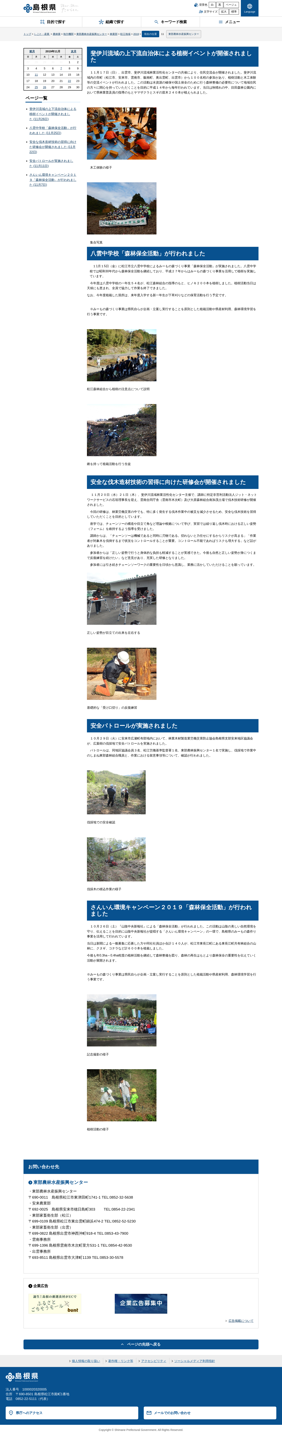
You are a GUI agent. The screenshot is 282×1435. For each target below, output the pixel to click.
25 (36, 87)
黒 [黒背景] (219, 4)
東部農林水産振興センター (91, 34)
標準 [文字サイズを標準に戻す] (234, 11)
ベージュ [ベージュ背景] (231, 4)
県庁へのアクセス (29, 1413)
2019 (136, 34)
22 (69, 81)
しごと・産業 (42, 34)
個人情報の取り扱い (86, 1361)
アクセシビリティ (153, 1361)
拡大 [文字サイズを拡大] (224, 11)
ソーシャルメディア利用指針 (194, 1361)
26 (44, 87)
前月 (32, 51)
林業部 (114, 34)
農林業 (57, 34)
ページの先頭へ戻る (144, 1344)
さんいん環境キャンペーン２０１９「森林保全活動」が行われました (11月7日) (52, 179)
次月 (73, 51)
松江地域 (125, 34)
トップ (27, 34)
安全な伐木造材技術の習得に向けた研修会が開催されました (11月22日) (52, 146)
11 (36, 74)
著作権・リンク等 (120, 1361)
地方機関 (68, 34)
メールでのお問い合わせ (172, 1413)
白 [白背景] (212, 4)
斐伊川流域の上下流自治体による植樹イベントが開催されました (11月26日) (52, 114)
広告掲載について (241, 1320)
